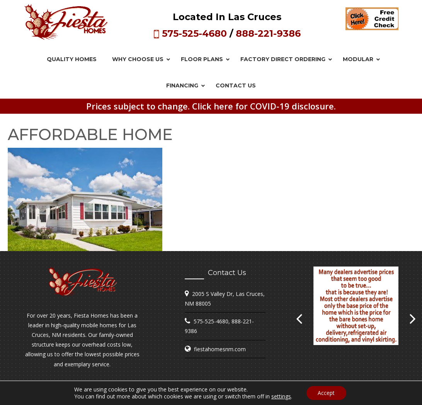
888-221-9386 (268, 33)
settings (281, 396)
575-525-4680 (194, 33)
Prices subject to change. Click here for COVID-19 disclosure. (211, 106)
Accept (326, 392)
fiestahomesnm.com (220, 349)
